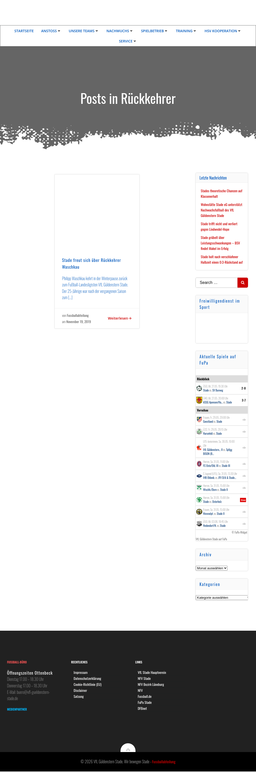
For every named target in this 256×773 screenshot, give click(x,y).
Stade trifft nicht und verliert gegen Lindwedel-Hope (219, 225)
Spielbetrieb (154, 30)
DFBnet (142, 708)
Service (128, 40)
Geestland (208, 421)
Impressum (81, 672)
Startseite (24, 30)
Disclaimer (81, 690)
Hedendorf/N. (209, 525)
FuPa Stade (145, 702)
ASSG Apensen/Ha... (213, 402)
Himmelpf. (208, 513)
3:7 (244, 400)
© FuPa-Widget (239, 532)
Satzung (79, 696)
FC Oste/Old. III (210, 465)
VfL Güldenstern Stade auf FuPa (211, 539)
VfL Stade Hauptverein (152, 672)
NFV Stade (144, 678)
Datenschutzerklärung (88, 678)
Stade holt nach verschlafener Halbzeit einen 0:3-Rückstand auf (222, 258)
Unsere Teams (84, 30)
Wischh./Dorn (210, 489)
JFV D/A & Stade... (227, 477)
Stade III (226, 465)
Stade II (224, 489)
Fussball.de (145, 696)
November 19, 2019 (78, 322)
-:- (244, 419)
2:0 (244, 388)
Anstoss (51, 30)
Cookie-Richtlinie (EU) (88, 684)
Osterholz (217, 501)
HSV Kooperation (223, 30)
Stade (206, 390)
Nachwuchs (120, 30)
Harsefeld (208, 433)
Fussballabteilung (78, 315)
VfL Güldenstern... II (213, 449)
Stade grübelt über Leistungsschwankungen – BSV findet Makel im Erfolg (220, 242)
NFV (140, 690)
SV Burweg (217, 390)
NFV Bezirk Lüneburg (151, 684)
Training (186, 30)
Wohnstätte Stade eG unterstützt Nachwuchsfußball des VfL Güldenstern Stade (221, 209)
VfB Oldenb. (209, 477)
